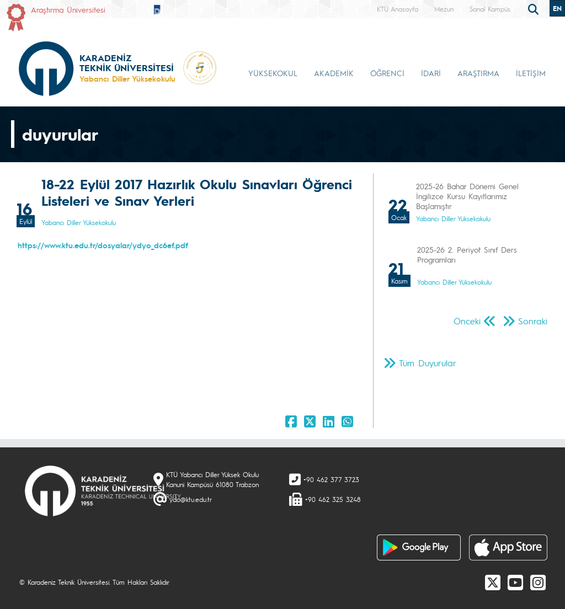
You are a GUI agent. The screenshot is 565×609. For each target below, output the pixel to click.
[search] (534, 8)
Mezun (444, 8)
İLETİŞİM (531, 73)
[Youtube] (515, 582)
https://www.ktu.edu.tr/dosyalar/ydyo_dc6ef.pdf (103, 245)
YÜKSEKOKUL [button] (272, 73)
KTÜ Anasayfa (397, 8)
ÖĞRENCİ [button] (387, 73)
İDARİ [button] (431, 73)
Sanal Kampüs (490, 8)
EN (557, 8)
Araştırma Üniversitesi (68, 9)
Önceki (467, 321)
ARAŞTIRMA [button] (478, 73)
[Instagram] (538, 582)
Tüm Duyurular (427, 362)
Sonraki (532, 321)
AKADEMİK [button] (334, 73)
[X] (492, 582)
